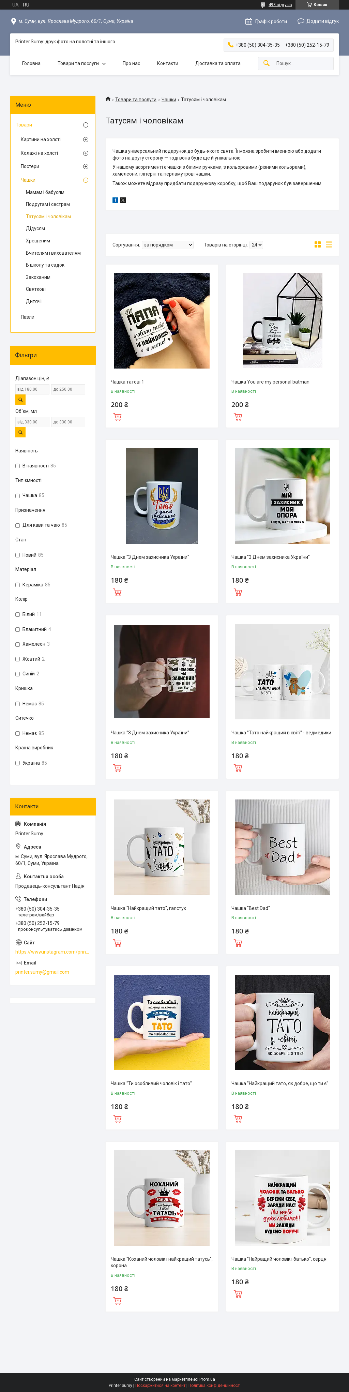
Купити (117, 415)
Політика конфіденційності (214, 1385)
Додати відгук (322, 21)
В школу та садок (45, 265)
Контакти (167, 63)
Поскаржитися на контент (160, 1385)
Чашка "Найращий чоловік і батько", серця (279, 1259)
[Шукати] (266, 63)
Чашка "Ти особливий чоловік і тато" (151, 1083)
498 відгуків (280, 4)
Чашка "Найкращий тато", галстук (148, 908)
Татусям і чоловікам (48, 216)
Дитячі (34, 301)
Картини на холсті (41, 139)
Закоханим (38, 277)
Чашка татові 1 (127, 382)
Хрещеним (38, 240)
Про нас (131, 63)
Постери (30, 166)
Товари (24, 125)
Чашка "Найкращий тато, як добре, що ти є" (279, 1083)
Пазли (27, 317)
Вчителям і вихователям (53, 253)
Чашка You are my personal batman (270, 382)
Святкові (36, 289)
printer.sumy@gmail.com (42, 972)
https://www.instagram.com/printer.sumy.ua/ (52, 952)
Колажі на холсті (39, 153)
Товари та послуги (78, 63)
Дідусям (35, 228)
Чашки (169, 99)
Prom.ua (207, 1379)
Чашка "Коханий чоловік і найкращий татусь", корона (162, 1262)
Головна (31, 63)
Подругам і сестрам (48, 204)
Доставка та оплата (218, 63)
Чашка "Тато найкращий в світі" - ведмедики (281, 732)
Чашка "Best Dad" (250, 908)
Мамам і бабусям (45, 192)
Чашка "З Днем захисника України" (150, 557)
